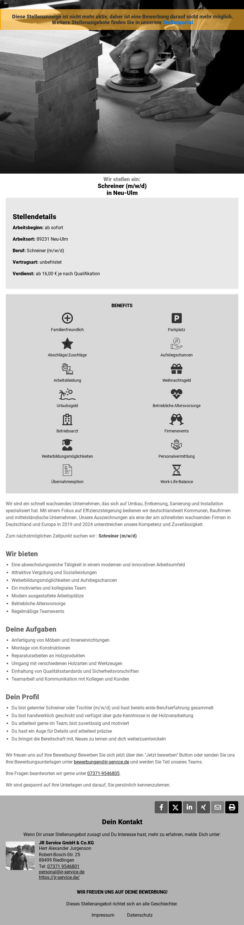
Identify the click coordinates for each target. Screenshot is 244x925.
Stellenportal (178, 22)
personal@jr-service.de (61, 872)
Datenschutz (140, 915)
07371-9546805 (103, 773)
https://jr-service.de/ (59, 877)
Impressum (103, 915)
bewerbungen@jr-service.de (101, 762)
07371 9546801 (63, 866)
